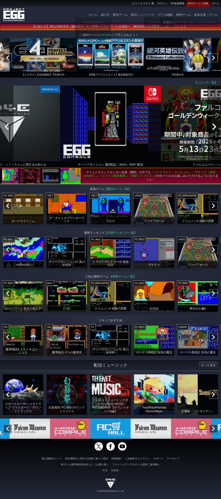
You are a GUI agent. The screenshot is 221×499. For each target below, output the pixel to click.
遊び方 (105, 14)
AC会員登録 (177, 3)
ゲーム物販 (165, 14)
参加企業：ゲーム (206, 14)
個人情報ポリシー (52, 458)
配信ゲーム (120, 14)
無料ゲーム (183, 14)
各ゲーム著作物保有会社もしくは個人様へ (85, 464)
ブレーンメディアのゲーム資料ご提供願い (136, 464)
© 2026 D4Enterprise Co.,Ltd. (110, 491)
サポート (158, 458)
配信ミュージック (143, 14)
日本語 (114, 470)
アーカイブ (173, 458)
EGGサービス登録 (198, 3)
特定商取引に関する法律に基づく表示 (86, 458)
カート (215, 3)
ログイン (162, 3)
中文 (105, 470)
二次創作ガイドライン (137, 458)
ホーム (93, 14)
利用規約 (116, 458)
